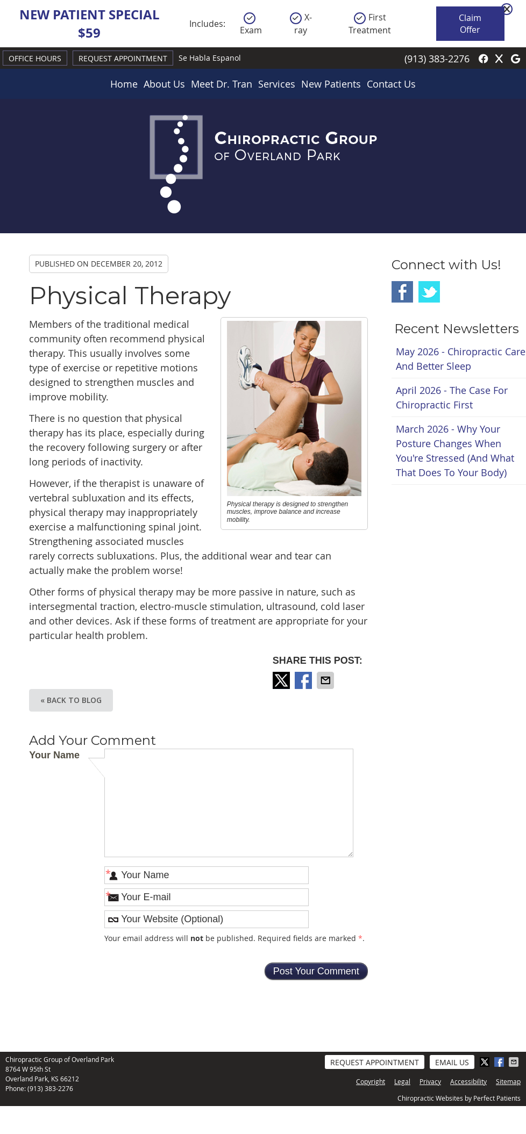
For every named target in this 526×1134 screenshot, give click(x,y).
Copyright (370, 1081)
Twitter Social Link (429, 292)
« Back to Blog (71, 700)
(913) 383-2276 (437, 58)
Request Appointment (123, 58)
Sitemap (508, 1081)
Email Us (452, 1062)
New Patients (331, 83)
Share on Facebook (304, 680)
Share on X (282, 680)
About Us (164, 83)
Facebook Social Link (402, 292)
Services (276, 83)
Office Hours (35, 58)
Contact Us (391, 83)
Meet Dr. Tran (221, 83)
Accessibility (468, 1081)
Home (124, 83)
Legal (402, 1081)
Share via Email (326, 680)
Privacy (430, 1081)
